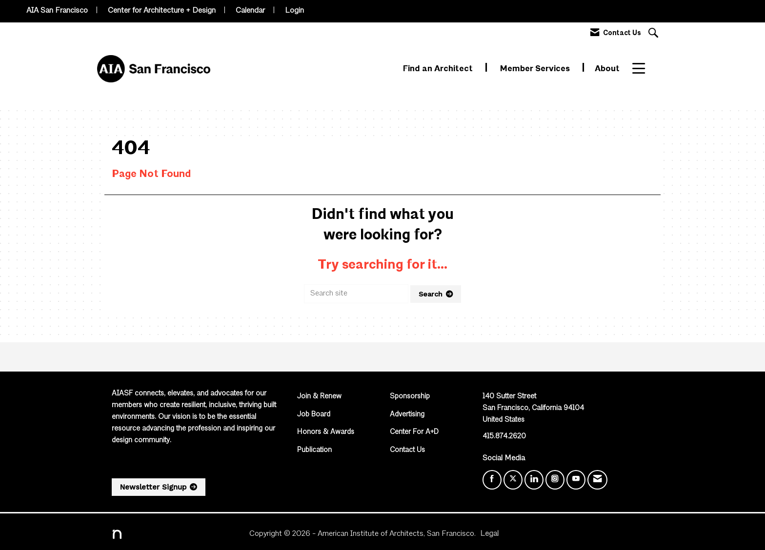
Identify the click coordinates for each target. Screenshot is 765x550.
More (642, 69)
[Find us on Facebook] (492, 480)
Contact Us (407, 450)
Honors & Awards (325, 432)
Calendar (250, 11)
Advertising (407, 414)
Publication (314, 450)
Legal (489, 534)
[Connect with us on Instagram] (554, 480)
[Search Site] (654, 33)
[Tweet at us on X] (513, 480)
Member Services (536, 69)
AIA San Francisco (57, 11)
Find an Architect (439, 69)
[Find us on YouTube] (575, 480)
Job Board (313, 414)
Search (431, 294)
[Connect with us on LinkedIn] (534, 480)
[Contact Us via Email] (597, 480)
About (607, 69)
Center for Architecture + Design (162, 11)
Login (294, 11)
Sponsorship (410, 396)
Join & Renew (319, 396)
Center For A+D (414, 432)
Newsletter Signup (153, 487)
